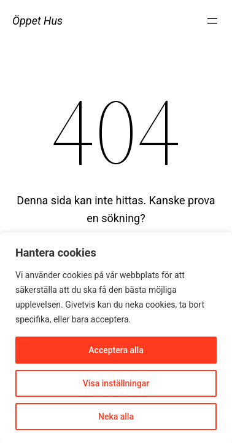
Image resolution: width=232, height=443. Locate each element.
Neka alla (116, 416)
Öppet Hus (37, 20)
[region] (116, 338)
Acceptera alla (115, 350)
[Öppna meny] (212, 21)
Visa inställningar (116, 383)
